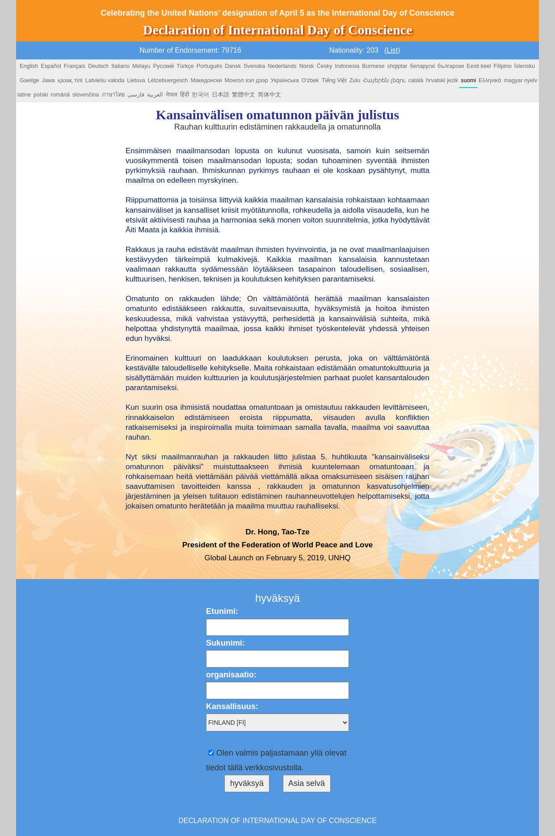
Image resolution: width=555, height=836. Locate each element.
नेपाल (171, 95)
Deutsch (98, 66)
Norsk (306, 66)
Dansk (233, 66)
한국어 (200, 95)
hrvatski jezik (442, 80)
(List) (392, 50)
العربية (155, 95)
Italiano (120, 66)
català (416, 80)
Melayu (141, 66)
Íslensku (524, 66)
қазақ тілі (70, 80)
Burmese (373, 66)
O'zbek (310, 80)
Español (51, 66)
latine (24, 95)
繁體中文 (243, 95)
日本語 (220, 95)
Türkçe (185, 66)
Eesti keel (479, 66)
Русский (163, 66)
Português (209, 66)
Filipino (503, 66)
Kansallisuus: (232, 706)
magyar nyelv (520, 80)
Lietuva (136, 80)
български (450, 66)
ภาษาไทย (113, 95)
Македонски (206, 80)
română (60, 95)
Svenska (254, 66)
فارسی (135, 95)
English (29, 66)
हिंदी (184, 95)
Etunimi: (222, 611)
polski (41, 95)
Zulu (355, 80)
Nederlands (282, 66)
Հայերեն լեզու (384, 80)
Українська (285, 80)
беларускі (422, 66)
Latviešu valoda (105, 80)
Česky (324, 66)
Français (74, 66)
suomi (468, 80)
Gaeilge (29, 80)
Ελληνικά (490, 80)
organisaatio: (231, 674)
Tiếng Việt (334, 80)
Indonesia (347, 66)
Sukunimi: (225, 643)
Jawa (48, 80)
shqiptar (397, 66)
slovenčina (85, 95)
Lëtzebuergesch (168, 80)
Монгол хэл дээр (246, 80)
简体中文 (269, 95)
